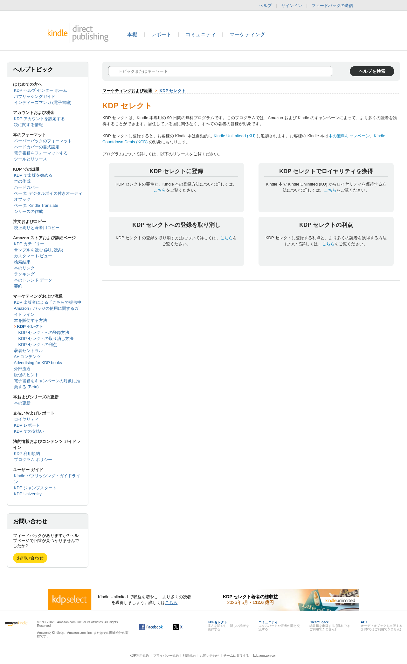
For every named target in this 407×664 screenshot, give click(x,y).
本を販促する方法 (30, 320)
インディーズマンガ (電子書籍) (43, 102)
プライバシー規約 (166, 655)
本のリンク (24, 268)
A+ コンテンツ (27, 356)
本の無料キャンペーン (349, 135)
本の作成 (22, 181)
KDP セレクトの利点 (37, 344)
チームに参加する (236, 655)
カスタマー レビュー (33, 256)
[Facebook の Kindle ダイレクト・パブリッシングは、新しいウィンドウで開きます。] (151, 627)
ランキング (24, 274)
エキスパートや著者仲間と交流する (279, 625)
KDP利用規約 (139, 655)
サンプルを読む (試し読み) (38, 249)
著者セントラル (28, 350)
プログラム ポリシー (33, 459)
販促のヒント (26, 374)
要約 (18, 286)
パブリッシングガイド (34, 96)
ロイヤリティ (26, 419)
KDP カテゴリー (29, 243)
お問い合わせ (30, 557)
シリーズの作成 (28, 211)
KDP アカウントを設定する (39, 118)
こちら (160, 190)
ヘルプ (265, 5)
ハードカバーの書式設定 (36, 147)
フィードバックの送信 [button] (335, 5)
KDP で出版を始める (33, 175)
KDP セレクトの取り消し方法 (45, 338)
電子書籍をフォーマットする (41, 153)
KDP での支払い (29, 431)
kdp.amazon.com (265, 655)
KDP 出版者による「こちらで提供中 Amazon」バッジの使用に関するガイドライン (47, 308)
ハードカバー (26, 187)
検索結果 (22, 262)
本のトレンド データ (33, 280)
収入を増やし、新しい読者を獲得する (228, 625)
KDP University (28, 493)
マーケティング (247, 34)
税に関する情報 (28, 124)
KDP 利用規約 (27, 453)
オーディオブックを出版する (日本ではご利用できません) (381, 625)
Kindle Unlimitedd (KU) (235, 135)
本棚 (132, 34)
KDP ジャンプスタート (35, 487)
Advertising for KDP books (38, 362)
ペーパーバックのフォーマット (43, 141)
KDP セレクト (30, 326)
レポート (161, 34)
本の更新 (22, 403)
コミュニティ (200, 34)
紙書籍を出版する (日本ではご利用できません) (329, 625)
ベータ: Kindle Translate (36, 205)
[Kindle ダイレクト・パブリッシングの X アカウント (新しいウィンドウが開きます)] (184, 627)
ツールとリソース (30, 159)
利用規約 (189, 655)
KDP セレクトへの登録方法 (43, 332)
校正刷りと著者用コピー (36, 227)
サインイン (291, 5)
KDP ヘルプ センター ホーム (40, 90)
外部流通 (22, 368)
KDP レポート (27, 425)
